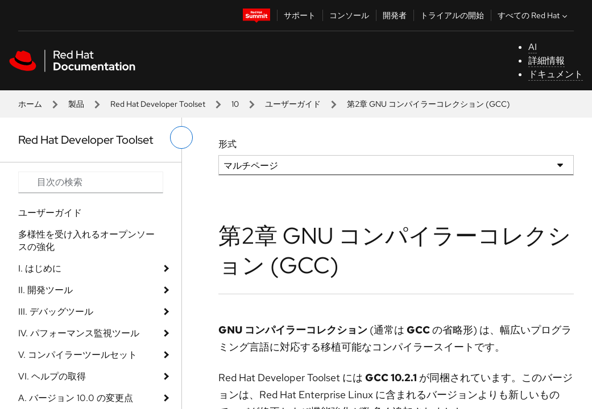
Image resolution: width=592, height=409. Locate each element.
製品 (76, 104)
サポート (300, 15)
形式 (227, 144)
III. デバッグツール (55, 312)
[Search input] (90, 182)
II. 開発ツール (45, 290)
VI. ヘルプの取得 (52, 376)
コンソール (349, 15)
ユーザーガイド (293, 104)
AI (532, 47)
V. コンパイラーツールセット (77, 355)
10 (235, 104)
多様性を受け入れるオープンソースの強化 (86, 240)
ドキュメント (555, 74)
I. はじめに (39, 268)
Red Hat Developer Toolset (157, 104)
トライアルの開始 (452, 15)
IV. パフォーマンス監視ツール (78, 333)
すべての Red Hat (534, 15)
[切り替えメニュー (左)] (181, 137)
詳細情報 (546, 60)
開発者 (395, 15)
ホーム (30, 104)
